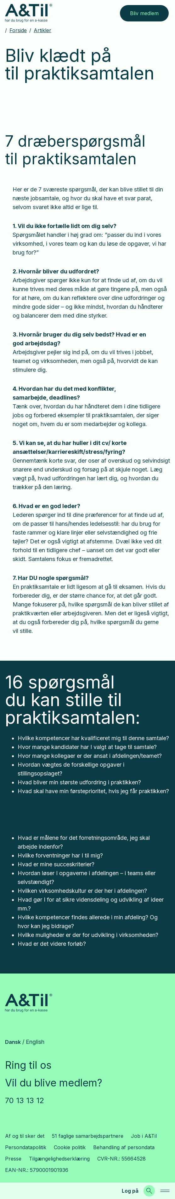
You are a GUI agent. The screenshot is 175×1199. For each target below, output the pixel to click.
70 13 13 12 (24, 1100)
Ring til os (28, 1065)
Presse (13, 1158)
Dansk (13, 1042)
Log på (130, 1191)
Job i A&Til (144, 1136)
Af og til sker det (24, 1136)
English (35, 1041)
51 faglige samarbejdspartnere (87, 1136)
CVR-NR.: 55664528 (121, 1158)
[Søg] (149, 1190)
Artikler (42, 30)
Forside (18, 30)
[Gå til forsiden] (28, 13)
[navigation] (165, 1190)
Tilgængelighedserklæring (59, 1158)
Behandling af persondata (124, 1147)
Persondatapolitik (25, 1147)
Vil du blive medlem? (53, 1083)
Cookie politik (70, 1147)
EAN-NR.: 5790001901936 (36, 1170)
